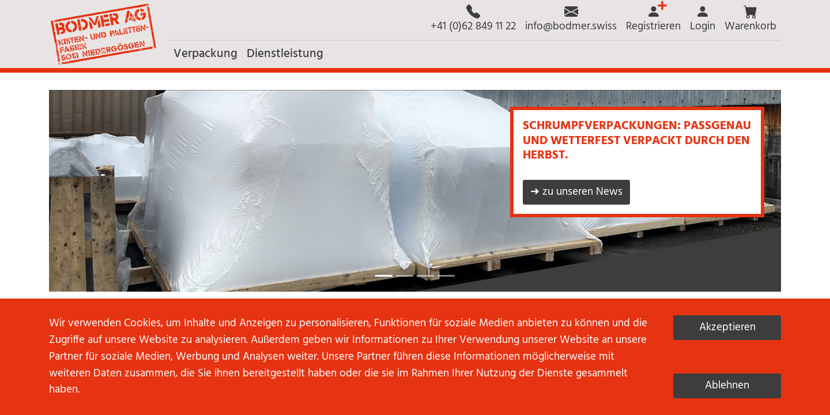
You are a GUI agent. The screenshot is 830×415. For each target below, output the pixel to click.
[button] (750, 20)
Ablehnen (727, 385)
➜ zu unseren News (576, 192)
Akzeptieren (727, 327)
